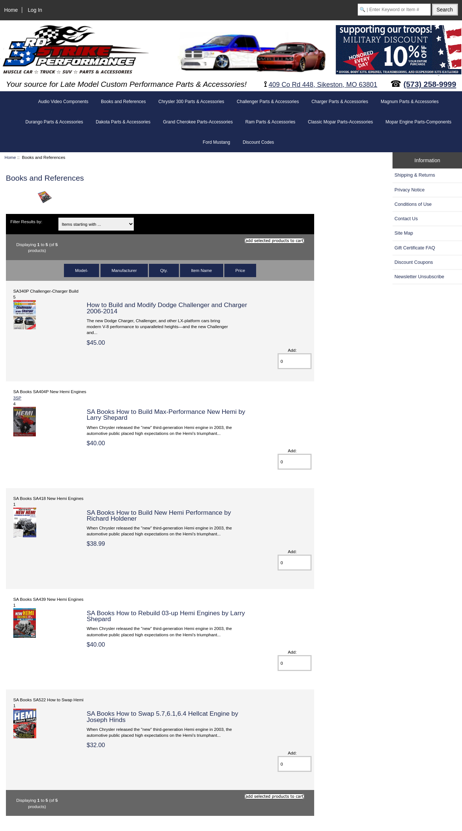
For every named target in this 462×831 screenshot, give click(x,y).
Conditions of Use (413, 204)
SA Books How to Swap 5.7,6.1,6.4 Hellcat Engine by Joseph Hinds (162, 716)
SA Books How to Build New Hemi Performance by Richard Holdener (158, 515)
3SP (17, 397)
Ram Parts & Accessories (270, 122)
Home (11, 10)
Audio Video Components (63, 101)
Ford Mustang (216, 142)
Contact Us (406, 218)
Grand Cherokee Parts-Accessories (198, 122)
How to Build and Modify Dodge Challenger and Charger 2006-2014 (166, 307)
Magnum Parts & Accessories (410, 101)
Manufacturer (124, 270)
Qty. (163, 270)
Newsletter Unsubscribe (419, 276)
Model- (81, 270)
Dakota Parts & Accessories (123, 122)
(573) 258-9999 (430, 84)
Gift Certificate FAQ (414, 248)
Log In (35, 10)
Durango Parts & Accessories (54, 122)
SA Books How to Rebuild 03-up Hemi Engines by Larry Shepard (165, 616)
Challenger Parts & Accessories (268, 101)
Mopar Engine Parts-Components (418, 122)
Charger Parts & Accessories (340, 101)
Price (240, 270)
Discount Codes (258, 142)
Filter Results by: (26, 221)
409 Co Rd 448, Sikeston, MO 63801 (323, 84)
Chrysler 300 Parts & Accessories (191, 101)
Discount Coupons (413, 262)
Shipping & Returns (414, 175)
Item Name (201, 270)
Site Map (403, 233)
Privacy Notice (409, 190)
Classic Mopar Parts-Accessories (340, 122)
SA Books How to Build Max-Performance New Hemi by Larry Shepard (165, 414)
